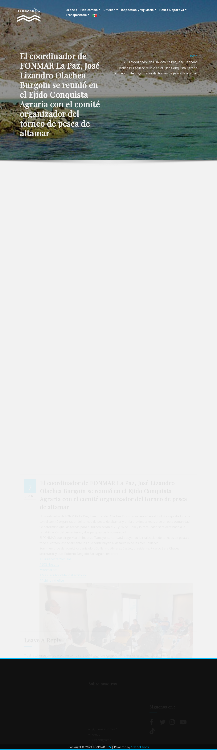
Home (193, 71)
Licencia (71, 10)
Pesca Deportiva (172, 10)
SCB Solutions (140, 747)
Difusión (110, 10)
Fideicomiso (90, 10)
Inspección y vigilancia (138, 10)
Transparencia (77, 15)
